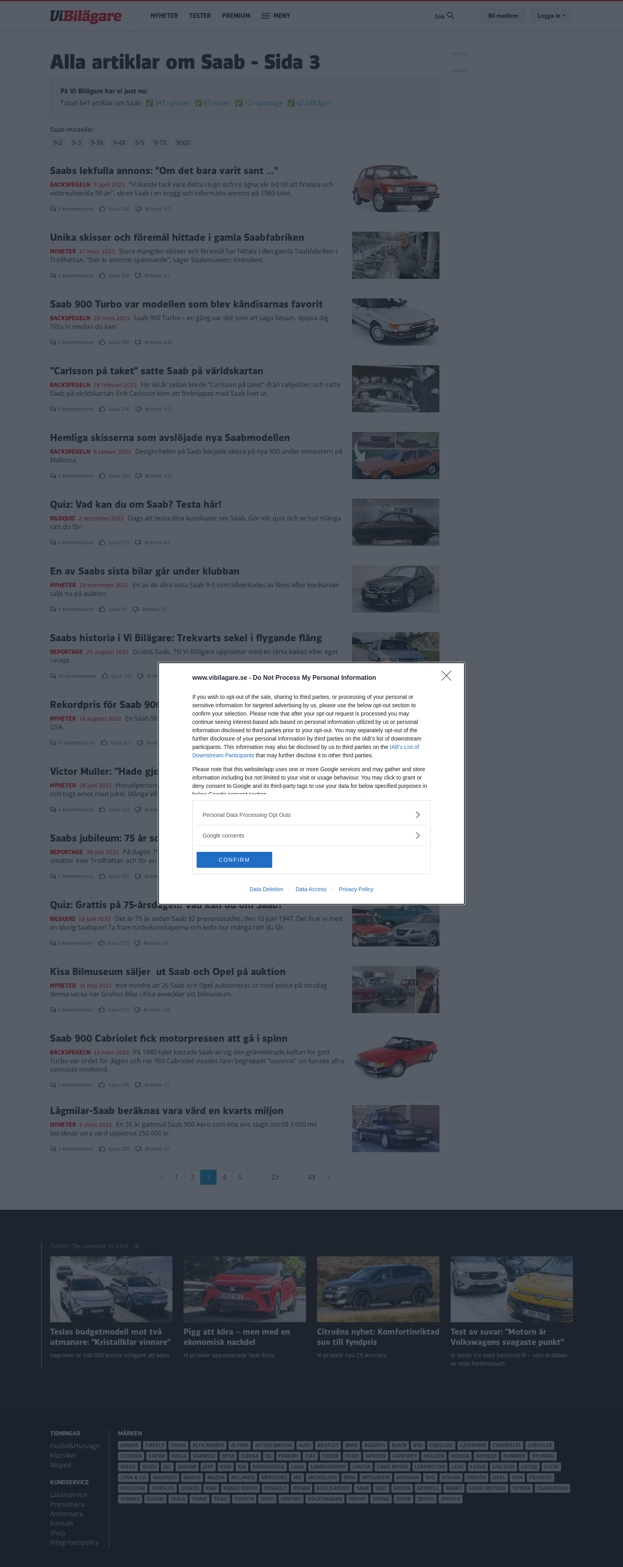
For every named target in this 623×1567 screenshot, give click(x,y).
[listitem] (311, 815)
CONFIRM (234, 860)
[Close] (449, 678)
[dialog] (311, 783)
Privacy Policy (356, 889)
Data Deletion (266, 889)
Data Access (311, 889)
